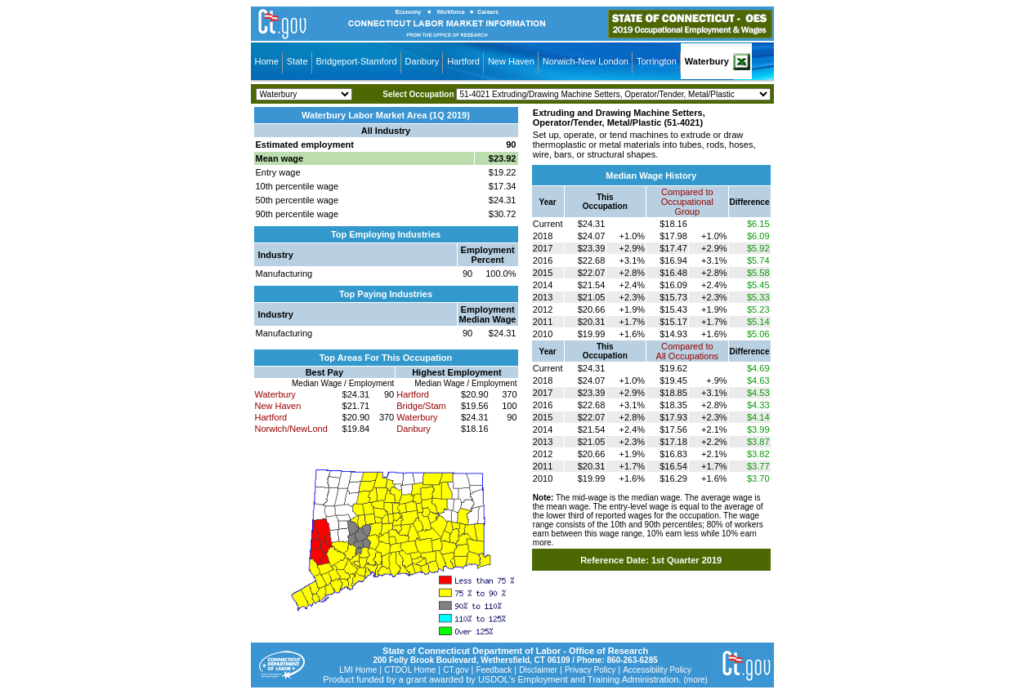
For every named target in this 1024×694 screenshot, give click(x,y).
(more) (695, 679)
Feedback (494, 669)
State (297, 61)
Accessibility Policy (657, 669)
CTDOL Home (410, 669)
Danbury (422, 61)
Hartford (463, 61)
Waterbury (707, 61)
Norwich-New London (585, 61)
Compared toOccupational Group (687, 201)
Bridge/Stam (421, 406)
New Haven (511, 61)
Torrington (657, 61)
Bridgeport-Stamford (356, 61)
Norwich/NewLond (291, 429)
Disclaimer (538, 669)
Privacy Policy (590, 669)
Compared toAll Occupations (687, 351)
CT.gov (455, 669)
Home (267, 61)
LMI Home (358, 669)
